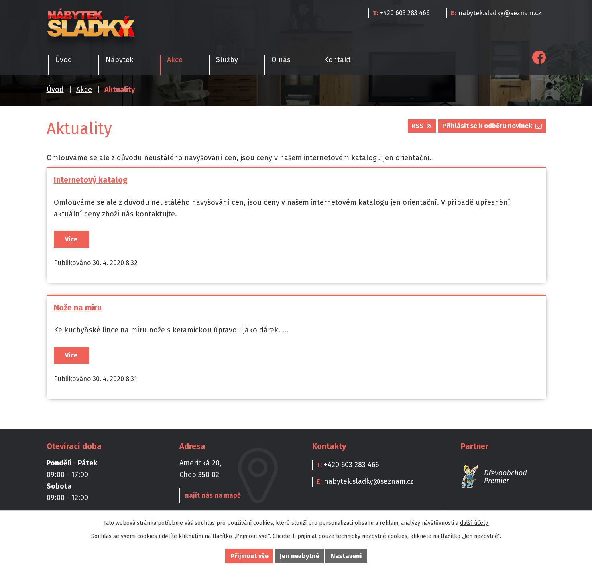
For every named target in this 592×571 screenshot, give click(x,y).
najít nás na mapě (212, 500)
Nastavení (346, 556)
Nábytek (120, 59)
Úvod (55, 89)
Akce (84, 89)
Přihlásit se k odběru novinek (492, 126)
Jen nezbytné (299, 556)
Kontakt (337, 59)
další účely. (474, 523)
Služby (227, 59)
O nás (281, 59)
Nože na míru (78, 310)
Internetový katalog (91, 180)
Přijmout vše (250, 556)
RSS (421, 126)
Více (71, 239)
